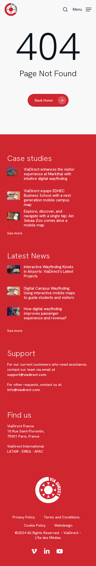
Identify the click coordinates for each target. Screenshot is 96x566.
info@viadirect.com (23, 389)
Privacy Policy (24, 517)
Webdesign (63, 525)
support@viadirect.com (26, 374)
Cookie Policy (35, 525)
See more (14, 233)
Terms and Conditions (62, 517)
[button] (82, 9)
